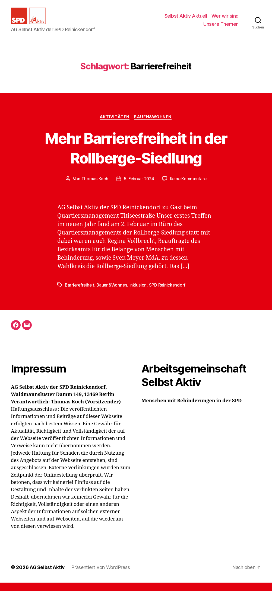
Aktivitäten (114, 125)
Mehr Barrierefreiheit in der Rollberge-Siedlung (136, 156)
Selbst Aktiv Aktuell (186, 20)
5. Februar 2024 (138, 187)
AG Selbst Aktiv (47, 576)
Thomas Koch (93, 187)
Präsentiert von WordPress (101, 576)
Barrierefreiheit (80, 293)
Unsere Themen (221, 28)
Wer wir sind (225, 20)
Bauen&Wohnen (154, 125)
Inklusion (140, 293)
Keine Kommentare (189, 187)
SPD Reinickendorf (169, 293)
